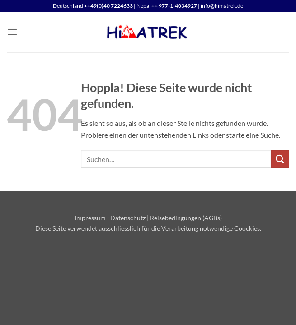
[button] (12, 32)
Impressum (90, 218)
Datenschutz (128, 218)
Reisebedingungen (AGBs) (186, 218)
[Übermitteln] (280, 159)
